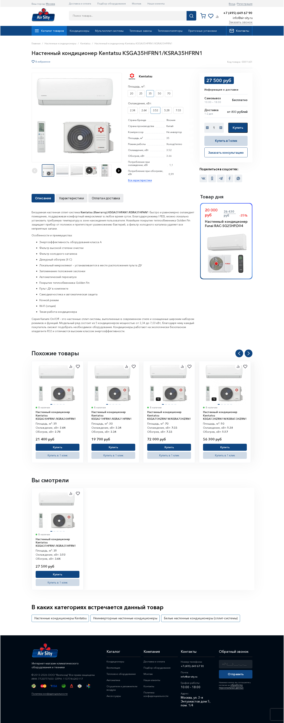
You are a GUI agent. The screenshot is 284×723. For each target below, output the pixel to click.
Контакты (239, 30)
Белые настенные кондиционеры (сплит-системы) (201, 618)
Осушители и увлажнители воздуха (121, 688)
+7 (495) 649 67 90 (237, 13)
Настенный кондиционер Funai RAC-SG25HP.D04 (226, 223)
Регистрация (244, 3)
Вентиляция (114, 668)
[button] (118, 170)
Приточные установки (202, 31)
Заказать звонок (241, 22)
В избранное (42, 61)
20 (131, 93)
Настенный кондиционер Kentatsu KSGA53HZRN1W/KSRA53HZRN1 (225, 415)
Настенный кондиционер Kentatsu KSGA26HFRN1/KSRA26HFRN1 (56, 415)
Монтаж (136, 3)
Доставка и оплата (80, 3)
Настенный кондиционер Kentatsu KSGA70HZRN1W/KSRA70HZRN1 (169, 415)
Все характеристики (140, 180)
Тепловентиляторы (170, 31)
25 (140, 93)
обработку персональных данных (229, 685)
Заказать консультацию (226, 152)
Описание (43, 198)
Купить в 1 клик (226, 140)
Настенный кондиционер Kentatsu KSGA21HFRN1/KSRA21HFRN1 (111, 415)
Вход (232, 3)
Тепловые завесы (140, 31)
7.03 (178, 110)
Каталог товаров (49, 30)
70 (168, 93)
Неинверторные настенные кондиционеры (125, 618)
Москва (50, 3)
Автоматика (115, 680)
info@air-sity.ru (243, 18)
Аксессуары (115, 697)
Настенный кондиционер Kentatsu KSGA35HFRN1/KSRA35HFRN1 (56, 542)
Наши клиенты (156, 3)
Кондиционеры (79, 31)
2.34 (132, 110)
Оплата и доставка (106, 198)
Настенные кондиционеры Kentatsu (60, 618)
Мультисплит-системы (109, 31)
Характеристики (71, 198)
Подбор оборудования (111, 3)
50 (159, 93)
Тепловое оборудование (123, 674)
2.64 (144, 110)
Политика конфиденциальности (51, 693)
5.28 (167, 110)
